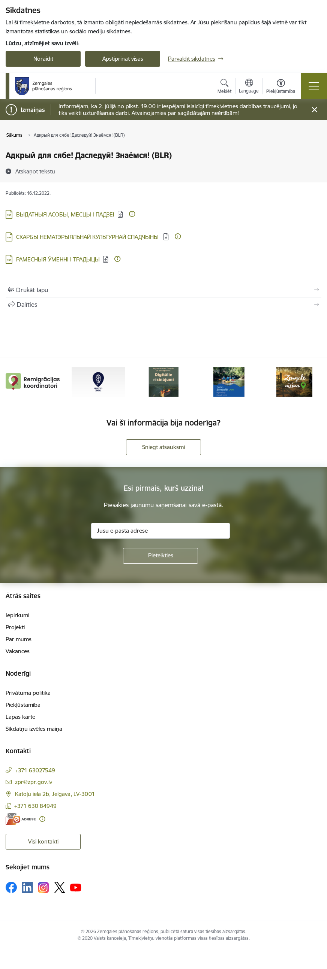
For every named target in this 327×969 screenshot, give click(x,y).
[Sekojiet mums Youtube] (75, 886)
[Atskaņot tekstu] (35, 171)
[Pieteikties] (160, 556)
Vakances (18, 651)
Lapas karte (20, 716)
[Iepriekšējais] (16, 382)
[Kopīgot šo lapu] (163, 304)
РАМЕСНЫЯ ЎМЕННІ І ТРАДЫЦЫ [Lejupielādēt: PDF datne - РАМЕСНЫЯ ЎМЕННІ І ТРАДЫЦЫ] (58, 259)
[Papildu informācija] (132, 214)
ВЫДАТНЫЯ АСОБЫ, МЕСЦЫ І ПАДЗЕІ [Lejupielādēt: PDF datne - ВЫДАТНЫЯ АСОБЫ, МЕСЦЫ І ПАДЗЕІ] (65, 214)
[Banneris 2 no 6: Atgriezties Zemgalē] (98, 381)
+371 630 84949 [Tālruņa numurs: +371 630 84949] (35, 805)
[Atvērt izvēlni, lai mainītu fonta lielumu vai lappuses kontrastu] (280, 87)
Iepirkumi (17, 615)
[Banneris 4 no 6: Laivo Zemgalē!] (228, 381)
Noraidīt (43, 58)
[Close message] (314, 110)
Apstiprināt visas (122, 58)
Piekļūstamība (23, 704)
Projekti (15, 627)
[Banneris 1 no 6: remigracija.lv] (33, 381)
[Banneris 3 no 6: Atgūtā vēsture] (163, 381)
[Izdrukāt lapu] (163, 290)
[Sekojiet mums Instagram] (43, 887)
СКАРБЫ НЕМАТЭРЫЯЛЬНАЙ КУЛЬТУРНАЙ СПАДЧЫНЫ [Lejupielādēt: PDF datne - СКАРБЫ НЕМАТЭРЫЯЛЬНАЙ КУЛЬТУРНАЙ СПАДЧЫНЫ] (88, 236)
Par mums (19, 639)
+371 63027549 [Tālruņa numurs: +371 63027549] (35, 770)
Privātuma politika (28, 692)
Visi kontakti (43, 841)
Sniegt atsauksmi (163, 447)
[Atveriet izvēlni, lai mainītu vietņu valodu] (248, 87)
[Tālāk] (310, 382)
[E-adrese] (21, 819)
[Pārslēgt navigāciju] (314, 86)
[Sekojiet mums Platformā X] (59, 887)
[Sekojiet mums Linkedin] (27, 887)
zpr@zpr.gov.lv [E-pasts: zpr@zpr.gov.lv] (33, 781)
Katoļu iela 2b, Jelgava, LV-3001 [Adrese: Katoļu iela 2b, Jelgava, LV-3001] (55, 793)
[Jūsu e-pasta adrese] (160, 531)
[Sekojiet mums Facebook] (11, 887)
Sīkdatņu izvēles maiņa (34, 728)
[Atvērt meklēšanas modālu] (224, 87)
